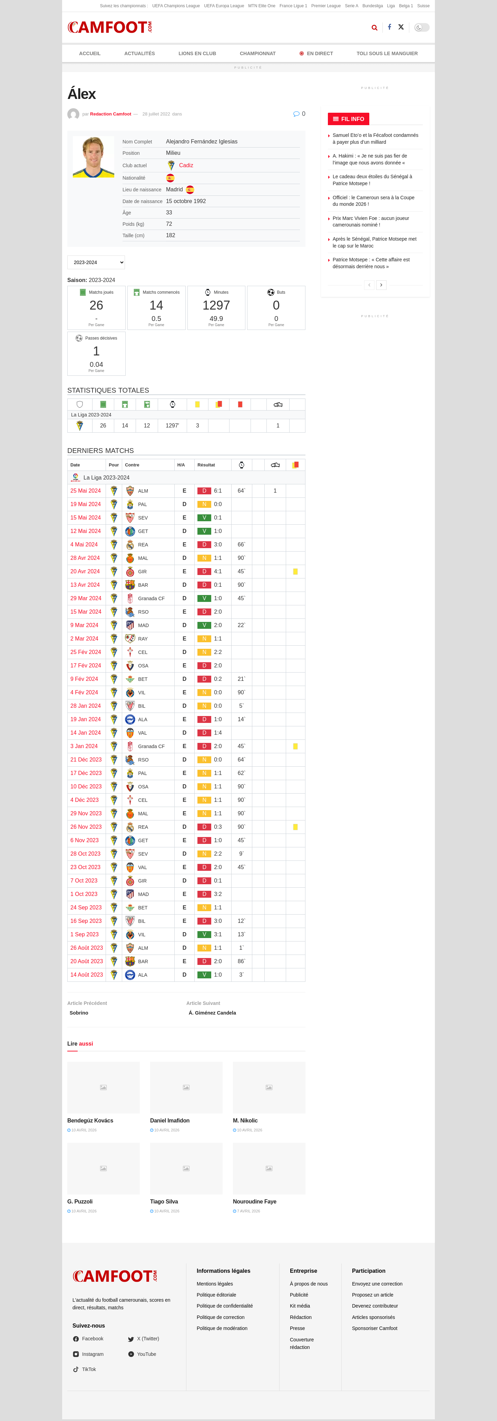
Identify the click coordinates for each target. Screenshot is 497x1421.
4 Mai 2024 (84, 544)
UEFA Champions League (176, 5)
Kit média (300, 1308)
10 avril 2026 (82, 1132)
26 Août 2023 (86, 948)
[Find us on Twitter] (401, 27)
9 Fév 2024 (84, 679)
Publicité (299, 1296)
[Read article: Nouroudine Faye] (269, 1170)
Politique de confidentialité (225, 1308)
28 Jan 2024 (85, 706)
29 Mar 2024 (85, 598)
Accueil (89, 53)
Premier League (326, 5)
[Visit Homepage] (112, 27)
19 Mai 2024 (85, 504)
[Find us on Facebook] (389, 27)
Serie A (351, 5)
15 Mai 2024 (85, 518)
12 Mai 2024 (85, 531)
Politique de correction (221, 1319)
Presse (297, 1330)
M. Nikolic (245, 1122)
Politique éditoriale (216, 1296)
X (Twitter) (143, 1340)
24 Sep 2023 (86, 907)
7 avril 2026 (246, 1213)
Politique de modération (222, 1330)
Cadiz (186, 165)
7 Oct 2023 (83, 881)
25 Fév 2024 (85, 652)
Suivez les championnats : (124, 5)
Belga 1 (406, 5)
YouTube (142, 1355)
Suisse (423, 5)
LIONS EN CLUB (197, 53)
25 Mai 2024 (85, 491)
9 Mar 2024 (84, 625)
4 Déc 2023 (84, 800)
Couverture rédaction (302, 1345)
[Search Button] (375, 27)
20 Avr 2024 (85, 571)
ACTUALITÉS (139, 53)
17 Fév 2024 (85, 665)
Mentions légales (215, 1285)
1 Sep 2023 (84, 934)
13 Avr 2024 (85, 585)
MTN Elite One (261, 5)
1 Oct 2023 (83, 894)
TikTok (84, 1371)
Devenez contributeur (375, 1308)
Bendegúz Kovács (90, 1122)
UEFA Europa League (224, 5)
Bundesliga (372, 5)
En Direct (316, 53)
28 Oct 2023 (85, 854)
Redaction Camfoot (110, 114)
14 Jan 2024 (85, 733)
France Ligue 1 (293, 5)
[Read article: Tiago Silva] (186, 1170)
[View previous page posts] (369, 285)
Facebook (87, 1340)
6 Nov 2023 (84, 840)
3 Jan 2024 (84, 746)
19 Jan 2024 (85, 719)
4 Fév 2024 (84, 692)
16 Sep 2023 (86, 921)
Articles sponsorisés (373, 1319)
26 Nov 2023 (86, 827)
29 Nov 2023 (86, 813)
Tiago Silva (164, 1203)
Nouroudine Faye (254, 1203)
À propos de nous (309, 1285)
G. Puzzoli (79, 1203)
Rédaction (301, 1319)
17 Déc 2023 (86, 773)
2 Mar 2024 (84, 639)
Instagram (88, 1355)
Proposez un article (372, 1296)
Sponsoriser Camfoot (375, 1330)
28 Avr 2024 (85, 558)
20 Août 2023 (86, 961)
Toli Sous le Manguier (387, 53)
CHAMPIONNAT (258, 53)
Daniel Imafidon (169, 1122)
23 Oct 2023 (85, 867)
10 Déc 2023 (86, 786)
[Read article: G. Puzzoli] (103, 1170)
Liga (391, 5)
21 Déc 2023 (86, 760)
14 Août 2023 (86, 975)
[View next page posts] (381, 285)
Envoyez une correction (377, 1285)
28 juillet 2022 (156, 114)
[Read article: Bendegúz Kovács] (103, 1089)
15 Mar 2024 (85, 612)
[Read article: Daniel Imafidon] (186, 1089)
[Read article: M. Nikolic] (269, 1089)
